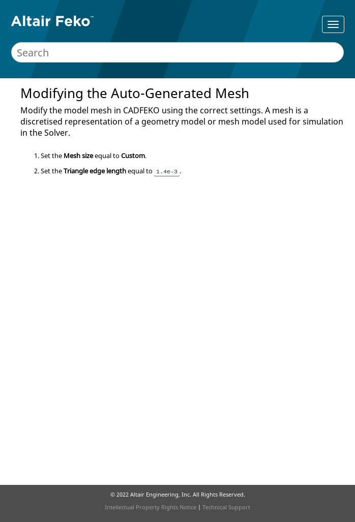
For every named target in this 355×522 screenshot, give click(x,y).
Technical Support (226, 507)
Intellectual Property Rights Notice (150, 507)
